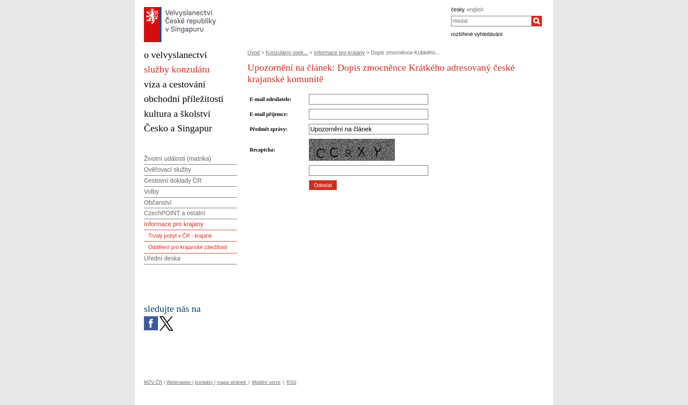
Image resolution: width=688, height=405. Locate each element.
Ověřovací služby (167, 169)
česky (458, 10)
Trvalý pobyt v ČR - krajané (180, 236)
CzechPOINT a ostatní (174, 213)
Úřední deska (162, 258)
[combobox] (491, 21)
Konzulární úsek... (287, 53)
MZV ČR (153, 382)
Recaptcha (261, 150)
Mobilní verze (266, 382)
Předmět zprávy (268, 129)
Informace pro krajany (339, 53)
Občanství (158, 202)
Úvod (253, 53)
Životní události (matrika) (177, 158)
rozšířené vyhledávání (476, 34)
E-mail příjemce (268, 114)
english (475, 10)
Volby (151, 191)
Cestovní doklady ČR (173, 180)
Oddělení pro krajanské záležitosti (187, 247)
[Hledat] (536, 21)
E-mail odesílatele (270, 99)
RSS (292, 382)
